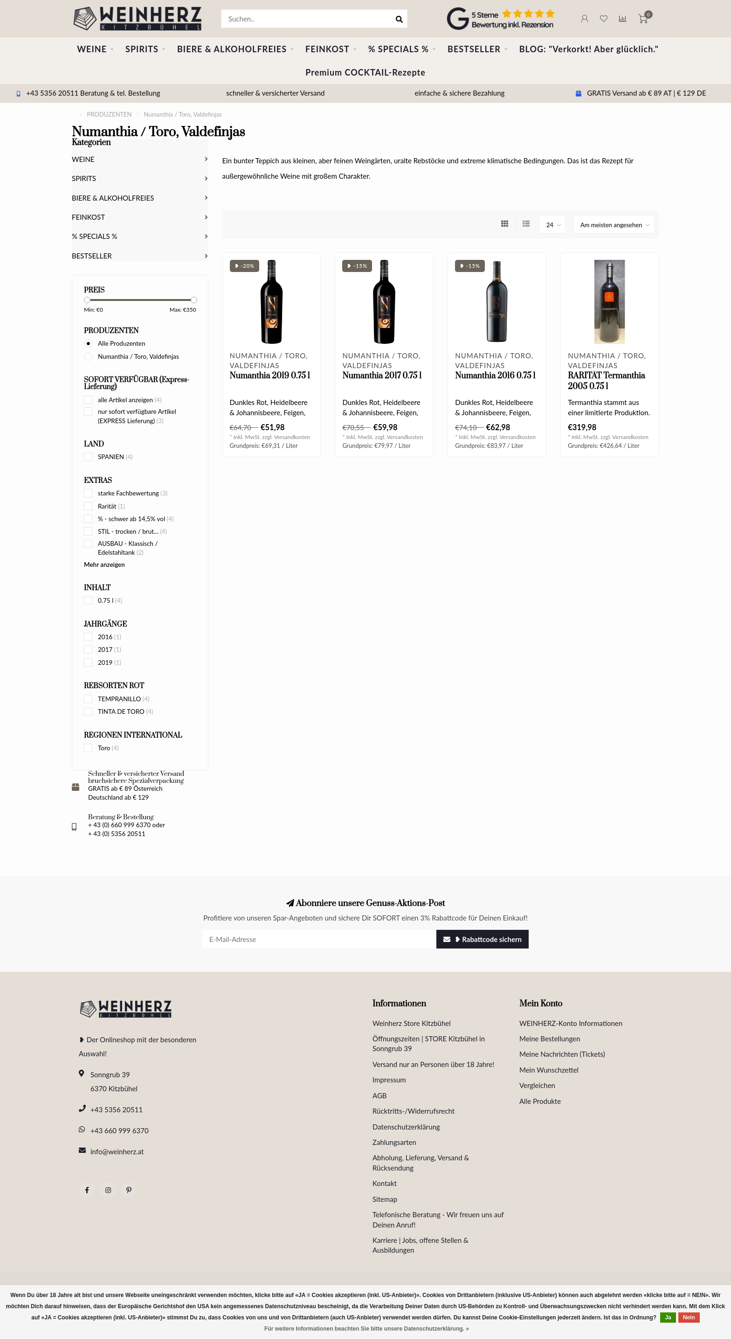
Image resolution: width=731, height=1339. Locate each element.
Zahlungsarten (394, 1142)
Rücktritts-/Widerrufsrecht (413, 1111)
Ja (668, 1317)
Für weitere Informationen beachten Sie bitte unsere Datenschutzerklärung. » (366, 1328)
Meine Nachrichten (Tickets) (562, 1054)
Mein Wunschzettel (549, 1070)
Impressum (389, 1079)
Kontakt (384, 1183)
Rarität (111, 506)
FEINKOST (327, 49)
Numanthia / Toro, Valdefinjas (138, 356)
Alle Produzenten (121, 343)
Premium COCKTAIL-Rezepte (365, 72)
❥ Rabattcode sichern (482, 939)
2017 (109, 649)
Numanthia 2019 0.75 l (270, 376)
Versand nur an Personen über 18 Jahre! (433, 1064)
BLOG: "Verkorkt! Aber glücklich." (589, 49)
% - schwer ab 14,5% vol (136, 519)
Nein (689, 1317)
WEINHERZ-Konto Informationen (570, 1023)
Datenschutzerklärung (406, 1127)
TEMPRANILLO (124, 699)
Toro (108, 748)
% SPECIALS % (398, 49)
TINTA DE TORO (125, 711)
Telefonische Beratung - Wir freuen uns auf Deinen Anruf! (438, 1219)
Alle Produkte (540, 1101)
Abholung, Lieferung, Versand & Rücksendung (420, 1162)
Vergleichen (537, 1085)
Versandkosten (292, 436)
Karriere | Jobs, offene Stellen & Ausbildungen (420, 1245)
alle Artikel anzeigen (129, 400)
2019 (109, 662)
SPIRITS (142, 49)
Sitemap (384, 1199)
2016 (109, 637)
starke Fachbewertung (132, 493)
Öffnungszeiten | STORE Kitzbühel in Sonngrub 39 (428, 1043)
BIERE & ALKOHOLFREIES (232, 49)
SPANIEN (115, 456)
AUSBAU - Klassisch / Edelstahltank (128, 548)
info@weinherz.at (117, 1151)
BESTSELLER (474, 49)
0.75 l (110, 600)
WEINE (92, 49)
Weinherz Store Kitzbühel (411, 1023)
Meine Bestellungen (549, 1038)
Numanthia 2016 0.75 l (495, 376)
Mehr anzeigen (104, 564)
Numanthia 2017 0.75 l (381, 376)
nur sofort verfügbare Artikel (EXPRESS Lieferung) (137, 416)
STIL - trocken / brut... (132, 531)
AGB (379, 1095)
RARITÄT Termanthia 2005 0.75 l (606, 381)
